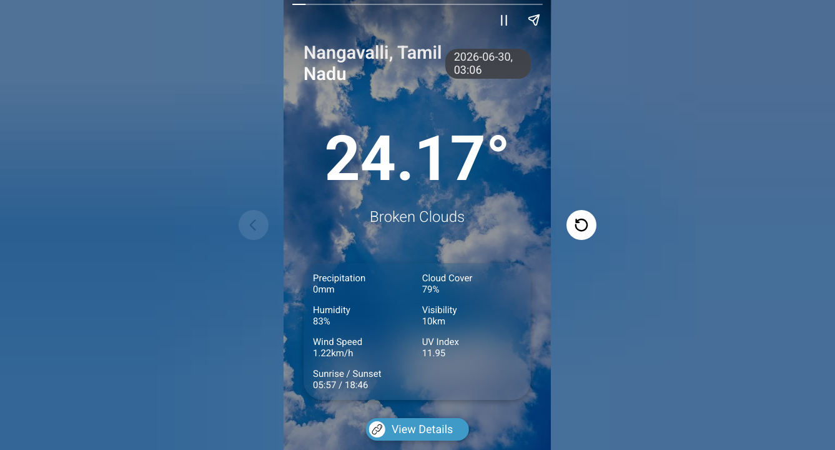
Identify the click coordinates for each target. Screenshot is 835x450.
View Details (411, 429)
